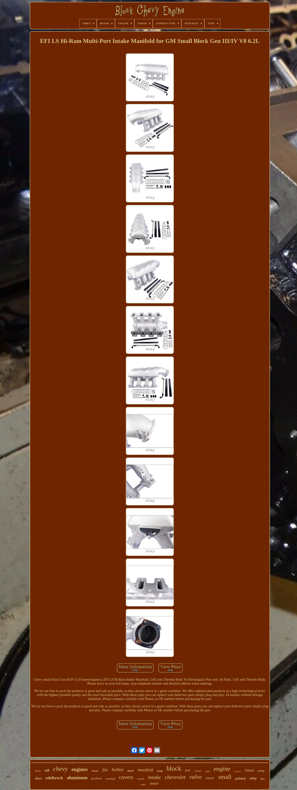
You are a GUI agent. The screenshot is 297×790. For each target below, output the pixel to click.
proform (96, 778)
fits (105, 769)
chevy (60, 768)
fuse (262, 778)
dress (38, 770)
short (38, 778)
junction (237, 771)
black (130, 770)
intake (154, 777)
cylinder (198, 771)
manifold (145, 769)
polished (240, 778)
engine (222, 768)
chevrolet (175, 777)
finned (249, 770)
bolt (187, 770)
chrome (94, 771)
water (143, 784)
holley (118, 769)
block (173, 768)
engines (79, 769)
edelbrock (54, 777)
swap (160, 770)
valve (195, 777)
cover (210, 778)
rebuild (140, 778)
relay (253, 778)
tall (47, 770)
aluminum (77, 777)
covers (126, 777)
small (224, 776)
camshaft (110, 778)
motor (154, 783)
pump (261, 770)
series (207, 771)
